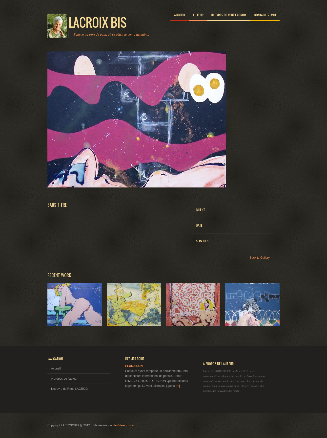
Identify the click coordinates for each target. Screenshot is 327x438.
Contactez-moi (265, 14)
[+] (178, 386)
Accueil (179, 14)
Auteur (198, 14)
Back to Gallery (260, 257)
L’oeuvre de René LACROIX (69, 389)
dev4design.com (123, 425)
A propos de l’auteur (64, 378)
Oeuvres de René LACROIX (228, 14)
